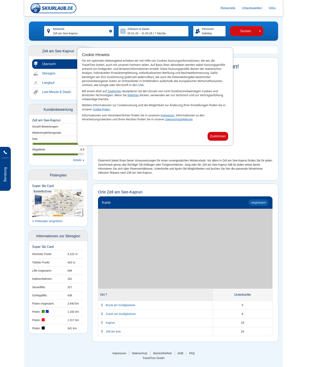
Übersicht (49, 64)
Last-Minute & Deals (56, 92)
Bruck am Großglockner (120, 305)
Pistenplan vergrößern (49, 221)
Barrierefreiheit (162, 353)
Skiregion (48, 73)
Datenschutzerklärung (178, 119)
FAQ (192, 353)
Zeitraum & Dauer (138, 29)
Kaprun (110, 322)
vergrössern (258, 202)
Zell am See (113, 331)
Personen (208, 29)
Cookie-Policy (101, 109)
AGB (180, 353)
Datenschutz (140, 353)
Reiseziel (58, 29)
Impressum (167, 115)
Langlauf (48, 82)
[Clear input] (110, 31)
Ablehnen (133, 95)
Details (77, 160)
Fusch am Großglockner (121, 314)
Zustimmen (114, 91)
